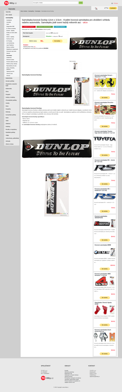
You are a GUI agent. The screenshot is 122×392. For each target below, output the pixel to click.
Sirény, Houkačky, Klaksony (10, 68)
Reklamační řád (68, 373)
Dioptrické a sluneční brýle (11, 84)
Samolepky (37, 11)
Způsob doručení (68, 376)
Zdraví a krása (9, 144)
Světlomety (9, 57)
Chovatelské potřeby (11, 100)
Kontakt (66, 370)
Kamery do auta (10, 38)
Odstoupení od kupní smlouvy (71, 375)
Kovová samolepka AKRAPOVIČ (101, 216)
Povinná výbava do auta (11, 61)
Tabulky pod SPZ (10, 71)
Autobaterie (9, 20)
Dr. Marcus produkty (11, 28)
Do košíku (57, 41)
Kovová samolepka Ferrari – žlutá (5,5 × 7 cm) (104, 76)
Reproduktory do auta (11, 65)
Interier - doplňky (10, 36)
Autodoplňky (31, 11)
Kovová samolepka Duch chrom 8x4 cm (103, 330)
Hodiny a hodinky (10, 97)
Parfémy (8, 126)
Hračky (7, 103)
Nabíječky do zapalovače (12, 49)
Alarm (7, 24)
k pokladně (113, 8)
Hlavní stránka (24, 11)
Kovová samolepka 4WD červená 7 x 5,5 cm (103, 274)
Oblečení (8, 123)
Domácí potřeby (10, 81)
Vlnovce (8, 75)
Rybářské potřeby (10, 132)
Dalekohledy (9, 78)
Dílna (7, 91)
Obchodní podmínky (69, 372)
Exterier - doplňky (10, 30)
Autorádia (8, 22)
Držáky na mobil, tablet (11, 32)
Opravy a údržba (10, 47)
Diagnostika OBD (10, 26)
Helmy (7, 34)
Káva (7, 106)
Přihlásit (116, 3)
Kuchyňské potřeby (11, 115)
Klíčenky (8, 112)
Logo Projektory (10, 45)
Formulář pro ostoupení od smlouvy (73, 378)
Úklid (7, 120)
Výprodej (11, 9)
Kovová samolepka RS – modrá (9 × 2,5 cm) (103, 189)
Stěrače (8, 53)
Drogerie (8, 94)
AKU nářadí (9, 14)
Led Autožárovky (10, 43)
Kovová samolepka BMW (103, 245)
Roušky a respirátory (11, 129)
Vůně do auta (9, 73)
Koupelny (8, 109)
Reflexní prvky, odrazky (11, 63)
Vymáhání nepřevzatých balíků (72, 379)
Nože (7, 117)
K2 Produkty (9, 41)
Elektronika (9, 88)
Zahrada (8, 141)
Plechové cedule (10, 59)
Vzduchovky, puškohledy (12, 138)
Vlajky (7, 135)
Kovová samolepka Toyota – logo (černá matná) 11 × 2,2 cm (105, 132)
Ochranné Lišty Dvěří (11, 51)
